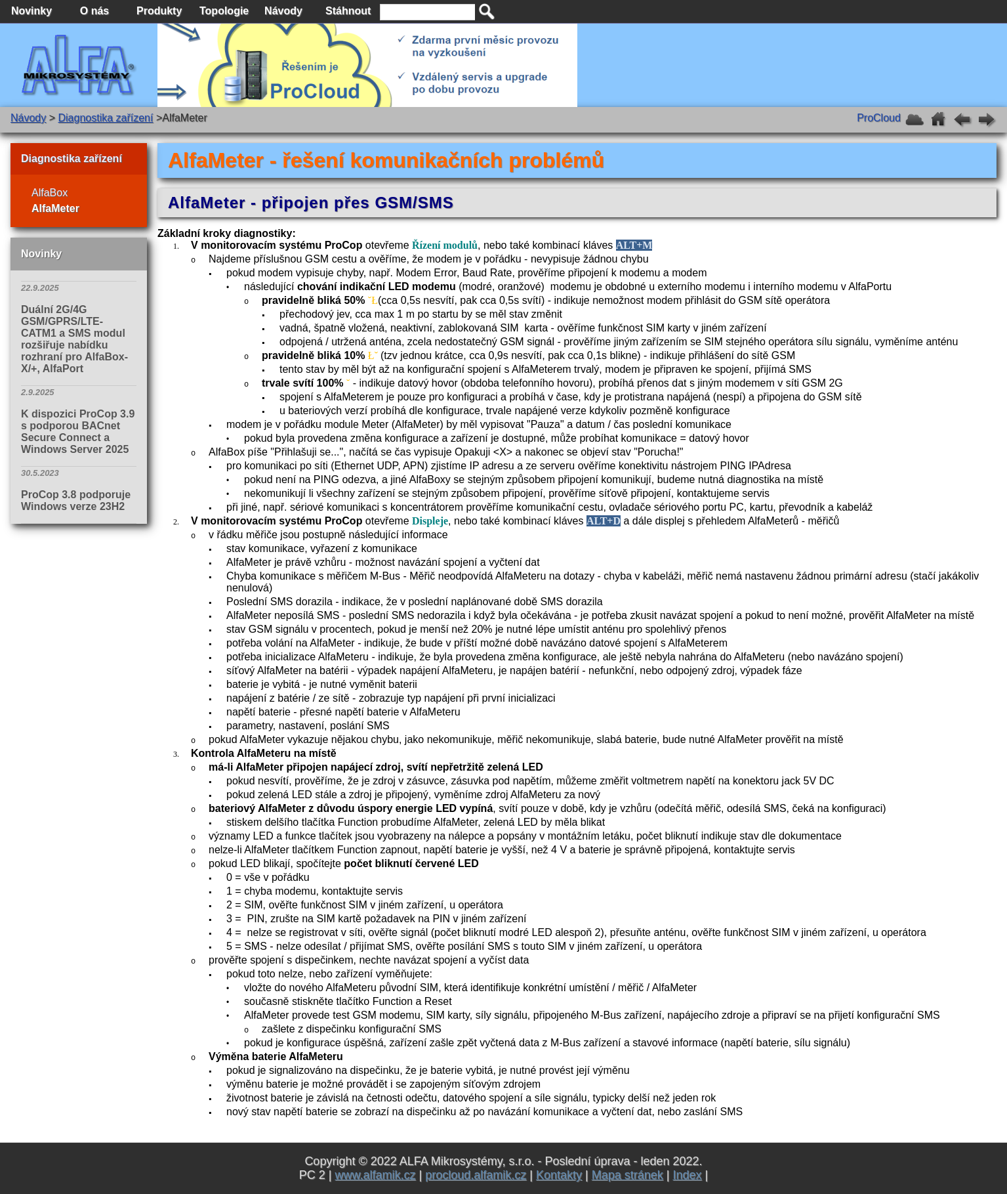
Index (686, 1175)
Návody (28, 117)
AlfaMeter (55, 208)
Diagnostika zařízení (105, 117)
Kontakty (559, 1175)
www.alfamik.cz (375, 1175)
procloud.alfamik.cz (475, 1175)
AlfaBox (49, 192)
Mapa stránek (627, 1175)
